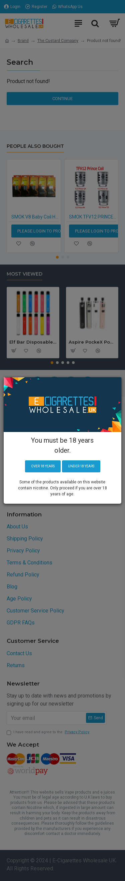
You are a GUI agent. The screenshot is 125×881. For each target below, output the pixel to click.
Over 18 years (43, 466)
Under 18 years (81, 466)
